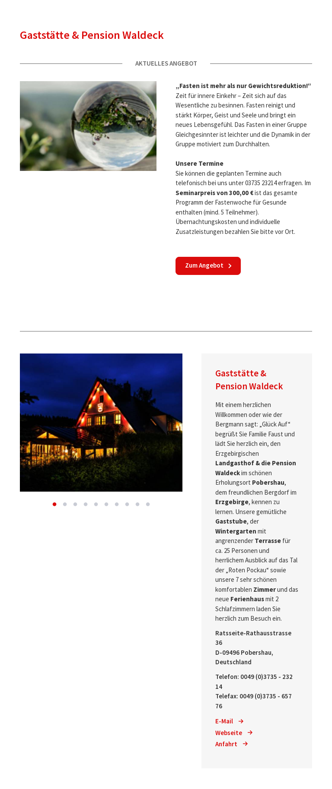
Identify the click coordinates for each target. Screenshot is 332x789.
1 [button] (54, 504)
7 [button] (117, 504)
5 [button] (96, 504)
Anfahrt (231, 744)
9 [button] (137, 504)
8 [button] (127, 504)
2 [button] (65, 504)
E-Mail (229, 721)
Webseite (233, 733)
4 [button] (85, 504)
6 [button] (106, 504)
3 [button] (75, 504)
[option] (101, 422)
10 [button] (148, 504)
